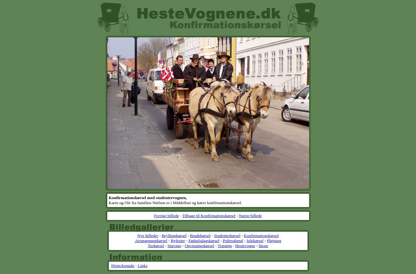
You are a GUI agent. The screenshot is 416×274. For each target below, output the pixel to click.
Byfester (178, 240)
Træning (225, 245)
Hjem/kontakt (122, 265)
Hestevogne (245, 245)
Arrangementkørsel (151, 240)
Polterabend (233, 240)
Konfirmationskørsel (261, 235)
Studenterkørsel (227, 235)
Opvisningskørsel (199, 245)
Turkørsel (156, 245)
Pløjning (274, 240)
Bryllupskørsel (174, 235)
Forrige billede (166, 215)
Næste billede (250, 215)
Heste (263, 245)
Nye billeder (147, 235)
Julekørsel (254, 240)
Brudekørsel (200, 235)
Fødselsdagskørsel (204, 240)
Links (142, 265)
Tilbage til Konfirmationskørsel (208, 215)
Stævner (174, 245)
